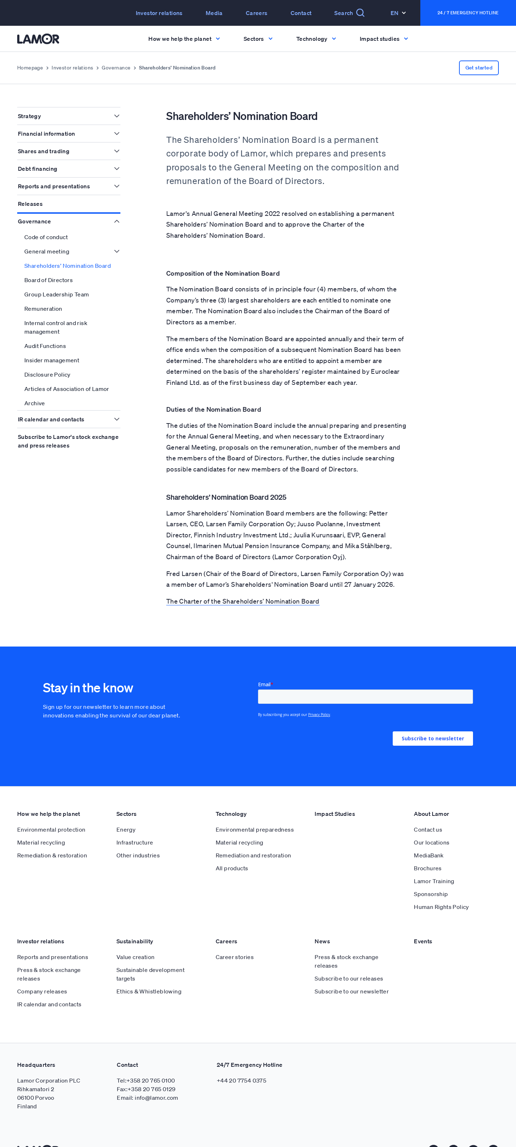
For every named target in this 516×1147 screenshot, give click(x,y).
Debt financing (38, 168)
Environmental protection (51, 829)
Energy (125, 829)
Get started (478, 67)
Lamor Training (434, 881)
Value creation (135, 956)
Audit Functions (45, 345)
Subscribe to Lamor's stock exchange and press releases (68, 441)
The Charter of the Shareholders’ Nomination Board (243, 601)
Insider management (51, 360)
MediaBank (429, 855)
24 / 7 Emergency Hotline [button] (468, 13)
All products (232, 868)
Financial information (46, 133)
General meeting (46, 251)
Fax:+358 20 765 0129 (146, 1089)
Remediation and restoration (253, 855)
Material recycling (41, 842)
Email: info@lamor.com (147, 1097)
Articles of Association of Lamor (66, 388)
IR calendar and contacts (51, 419)
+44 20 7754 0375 (241, 1080)
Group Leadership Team (56, 294)
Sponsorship (431, 893)
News (322, 941)
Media (214, 12)
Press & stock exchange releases (49, 974)
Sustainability (134, 941)
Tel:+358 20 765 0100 (146, 1080)
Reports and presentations (54, 186)
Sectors (126, 813)
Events (423, 941)
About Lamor (431, 813)
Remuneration (43, 308)
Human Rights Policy (441, 906)
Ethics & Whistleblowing (148, 991)
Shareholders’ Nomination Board (67, 265)
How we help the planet (48, 813)
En (398, 12)
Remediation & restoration (52, 855)
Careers (257, 12)
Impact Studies (335, 813)
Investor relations (159, 12)
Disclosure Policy (47, 374)
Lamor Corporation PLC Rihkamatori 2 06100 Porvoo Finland (48, 1093)
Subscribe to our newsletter (352, 991)
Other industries (138, 855)
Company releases (42, 991)
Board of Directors (48, 280)
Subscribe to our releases (349, 978)
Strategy (29, 116)
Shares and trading (44, 151)
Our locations (431, 842)
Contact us (428, 829)
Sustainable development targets (150, 974)
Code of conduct (46, 237)
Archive (34, 403)
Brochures (428, 868)
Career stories (235, 956)
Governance (116, 67)
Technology (231, 813)
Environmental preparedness (255, 829)
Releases (30, 203)
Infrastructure (134, 842)
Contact (301, 12)
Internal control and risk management (55, 327)
